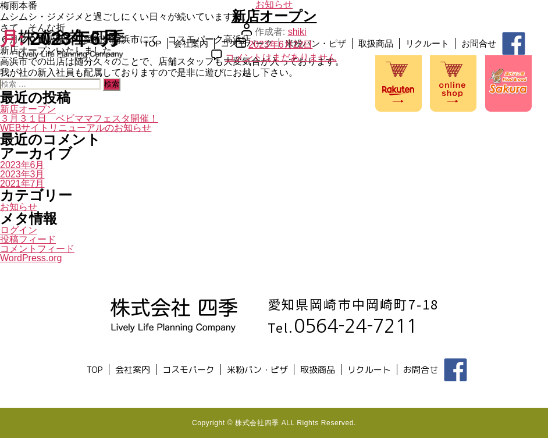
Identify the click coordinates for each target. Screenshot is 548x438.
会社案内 (81, 104)
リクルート (318, 104)
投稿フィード (28, 239)
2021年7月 (22, 183)
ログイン (18, 230)
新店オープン (274, 16)
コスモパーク (137, 104)
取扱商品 (266, 104)
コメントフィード (37, 249)
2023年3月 (22, 174)
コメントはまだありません (281, 57)
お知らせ (18, 207)
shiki (297, 32)
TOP (43, 104)
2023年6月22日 (280, 44)
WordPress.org (31, 258)
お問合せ (369, 104)
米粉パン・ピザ (206, 104)
